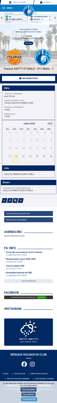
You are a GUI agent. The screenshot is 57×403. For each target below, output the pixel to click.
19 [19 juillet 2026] (51, 148)
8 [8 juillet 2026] (23, 140)
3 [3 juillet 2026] (37, 133)
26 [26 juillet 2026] (51, 156)
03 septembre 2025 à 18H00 (16, 255)
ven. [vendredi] (35, 129)
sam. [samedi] (42, 129)
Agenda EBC (13, 232)
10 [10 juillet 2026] (37, 140)
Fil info (10, 248)
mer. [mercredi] (22, 129)
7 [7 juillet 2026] (17, 140)
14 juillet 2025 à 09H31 (14, 262)
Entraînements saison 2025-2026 (21, 259)
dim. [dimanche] (49, 129)
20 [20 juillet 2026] (9, 156)
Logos (5, 374)
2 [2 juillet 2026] (30, 133)
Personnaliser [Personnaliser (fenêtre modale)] (29, 399)
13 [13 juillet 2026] (9, 148)
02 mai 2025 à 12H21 (14, 269)
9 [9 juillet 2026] (30, 140)
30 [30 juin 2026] (16, 133)
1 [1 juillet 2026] (23, 133)
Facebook (11, 292)
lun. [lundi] (7, 129)
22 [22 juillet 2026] (23, 156)
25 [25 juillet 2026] (44, 156)
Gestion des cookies (44, 379)
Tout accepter (28, 389)
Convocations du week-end (18, 213)
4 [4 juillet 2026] (44, 133)
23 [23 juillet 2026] (30, 156)
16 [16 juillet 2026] (30, 148)
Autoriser (41, 297)
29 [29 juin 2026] (9, 133)
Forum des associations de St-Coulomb (24, 252)
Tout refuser (28, 394)
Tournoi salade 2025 (15, 266)
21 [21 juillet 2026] (16, 156)
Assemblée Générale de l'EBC (19, 273)
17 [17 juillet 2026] (37, 148)
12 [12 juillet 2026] (51, 140)
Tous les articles (28, 281)
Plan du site (19, 374)
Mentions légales (39, 374)
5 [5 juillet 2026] (51, 133)
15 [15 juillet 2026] (23, 148)
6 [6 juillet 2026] (10, 140)
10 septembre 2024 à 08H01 (16, 275)
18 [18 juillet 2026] (44, 148)
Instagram (12, 308)
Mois (50, 124)
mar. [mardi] (15, 129)
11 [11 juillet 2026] (44, 140)
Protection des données (18, 379)
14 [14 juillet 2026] (16, 148)
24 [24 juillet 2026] (37, 156)
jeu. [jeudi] (28, 129)
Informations (28, 78)
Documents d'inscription (16, 220)
